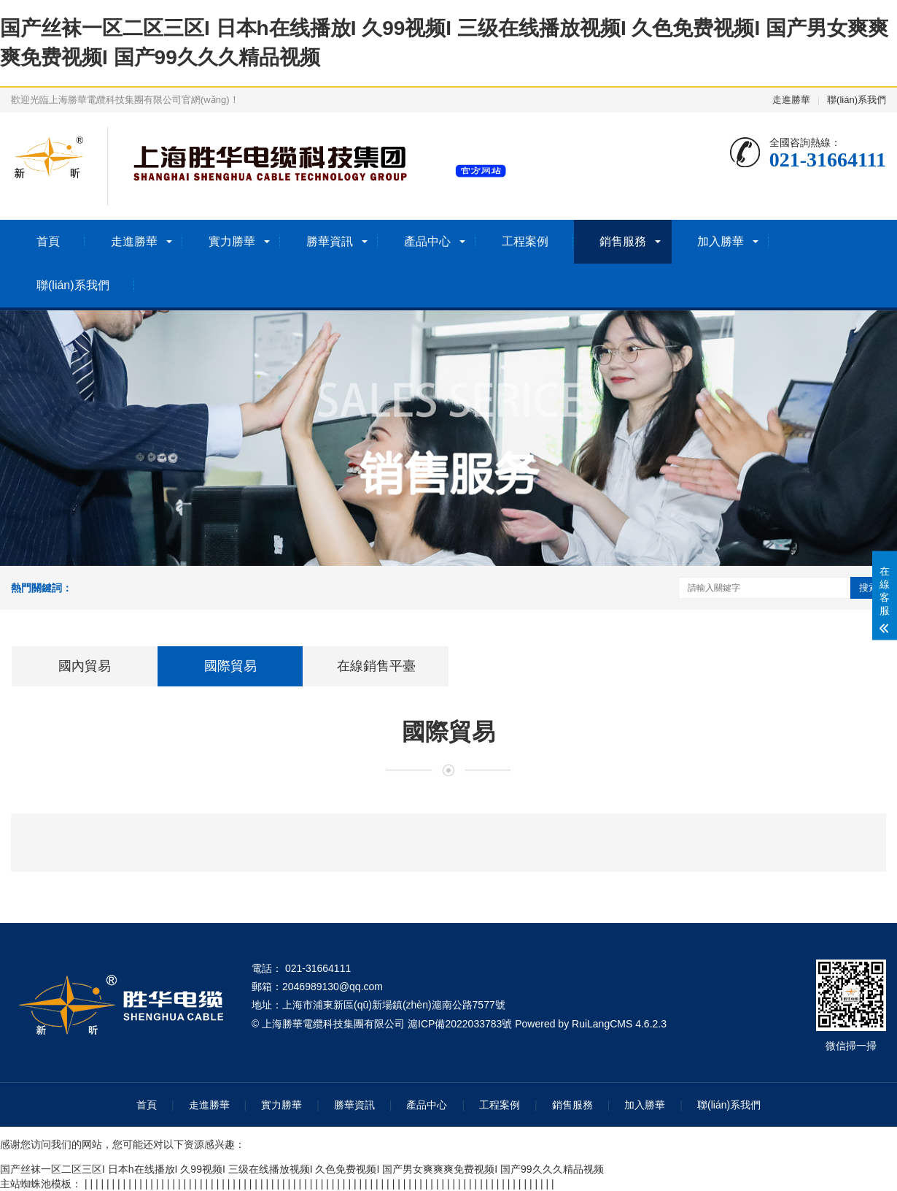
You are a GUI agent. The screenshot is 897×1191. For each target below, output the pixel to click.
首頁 (48, 241)
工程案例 (525, 241)
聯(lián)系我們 (856, 99)
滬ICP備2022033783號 (460, 1024)
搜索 (868, 587)
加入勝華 (720, 241)
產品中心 (427, 241)
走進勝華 (791, 99)
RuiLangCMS (602, 1024)
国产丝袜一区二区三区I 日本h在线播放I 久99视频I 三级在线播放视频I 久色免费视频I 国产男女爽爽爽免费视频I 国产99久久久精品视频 (302, 1169)
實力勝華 (232, 241)
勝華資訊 (329, 241)
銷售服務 (622, 241)
